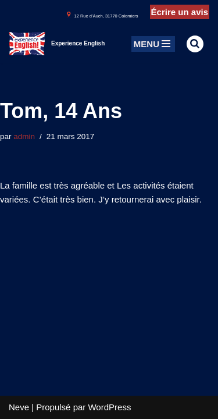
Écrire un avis (179, 12)
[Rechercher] (195, 43)
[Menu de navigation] (153, 44)
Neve (19, 407)
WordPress (109, 407)
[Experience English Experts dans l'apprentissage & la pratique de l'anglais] (57, 43)
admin (24, 136)
